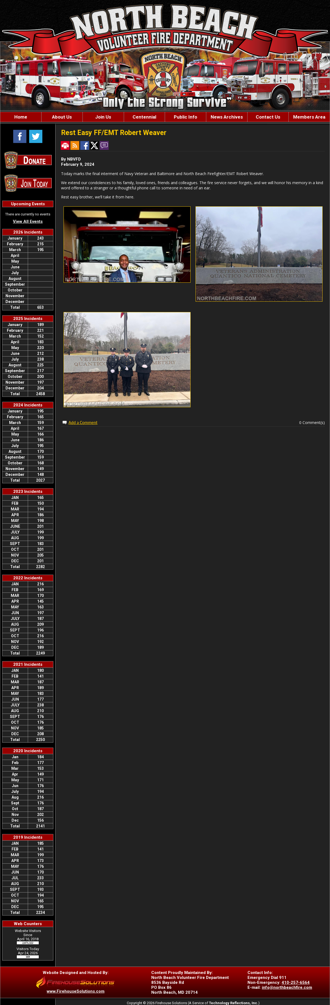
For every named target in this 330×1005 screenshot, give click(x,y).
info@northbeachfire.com (287, 987)
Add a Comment (82, 422)
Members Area (309, 117)
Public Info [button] (185, 117)
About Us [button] (62, 117)
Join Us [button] (103, 117)
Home (20, 117)
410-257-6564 (296, 982)
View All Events (28, 221)
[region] (165, 117)
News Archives (227, 117)
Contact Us (268, 117)
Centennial (144, 117)
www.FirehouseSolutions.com (76, 991)
